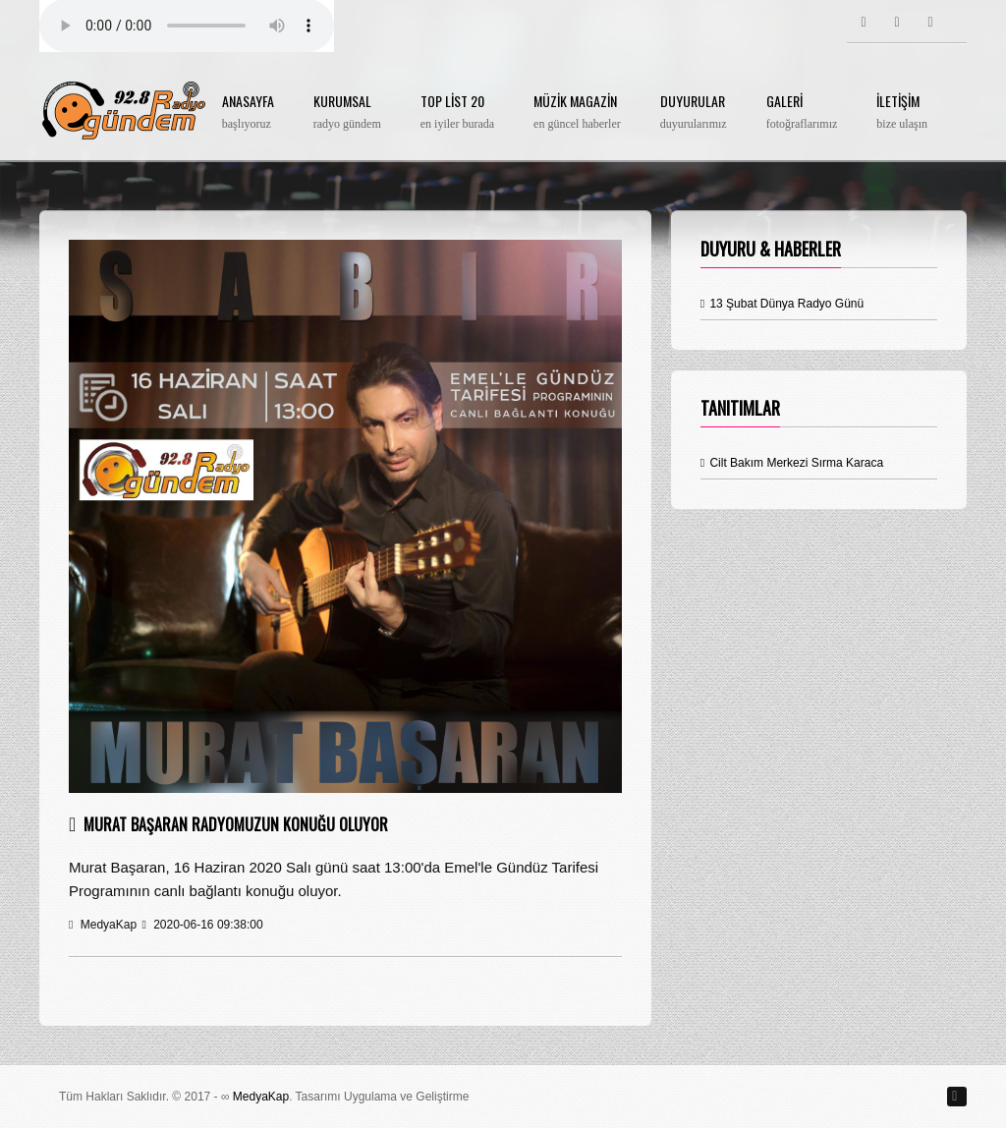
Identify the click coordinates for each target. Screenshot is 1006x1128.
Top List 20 (457, 112)
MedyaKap (261, 1096)
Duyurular (693, 112)
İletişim (901, 112)
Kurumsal (347, 112)
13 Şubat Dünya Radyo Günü (782, 303)
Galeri (802, 112)
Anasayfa (248, 112)
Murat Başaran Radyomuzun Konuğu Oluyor (236, 824)
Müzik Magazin (577, 112)
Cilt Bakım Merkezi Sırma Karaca (791, 463)
